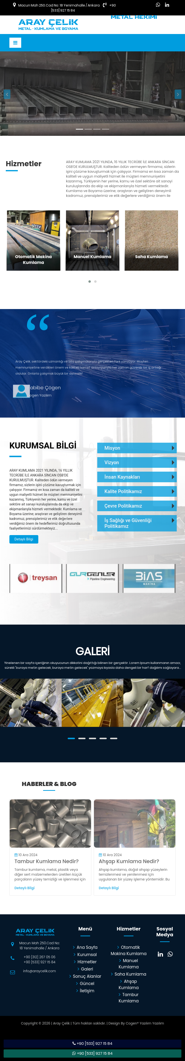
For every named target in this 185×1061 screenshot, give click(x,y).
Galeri (85, 968)
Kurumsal (85, 954)
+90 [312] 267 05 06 (39, 957)
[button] (7, 113)
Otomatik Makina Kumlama (128, 950)
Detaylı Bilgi (43, 115)
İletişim (85, 990)
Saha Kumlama (128, 974)
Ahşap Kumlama (129, 984)
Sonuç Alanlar (85, 976)
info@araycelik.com (39, 971)
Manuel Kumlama (129, 963)
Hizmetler (85, 961)
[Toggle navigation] (15, 43)
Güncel (85, 983)
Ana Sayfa (85, 947)
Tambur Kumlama (129, 997)
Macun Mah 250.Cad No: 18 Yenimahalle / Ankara (59, 5)
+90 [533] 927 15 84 (39, 962)
